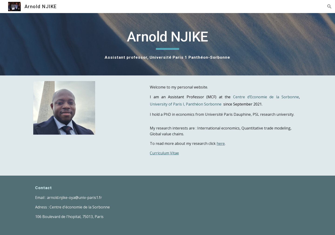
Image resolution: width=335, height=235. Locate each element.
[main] (167, 44)
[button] (329, 6)
